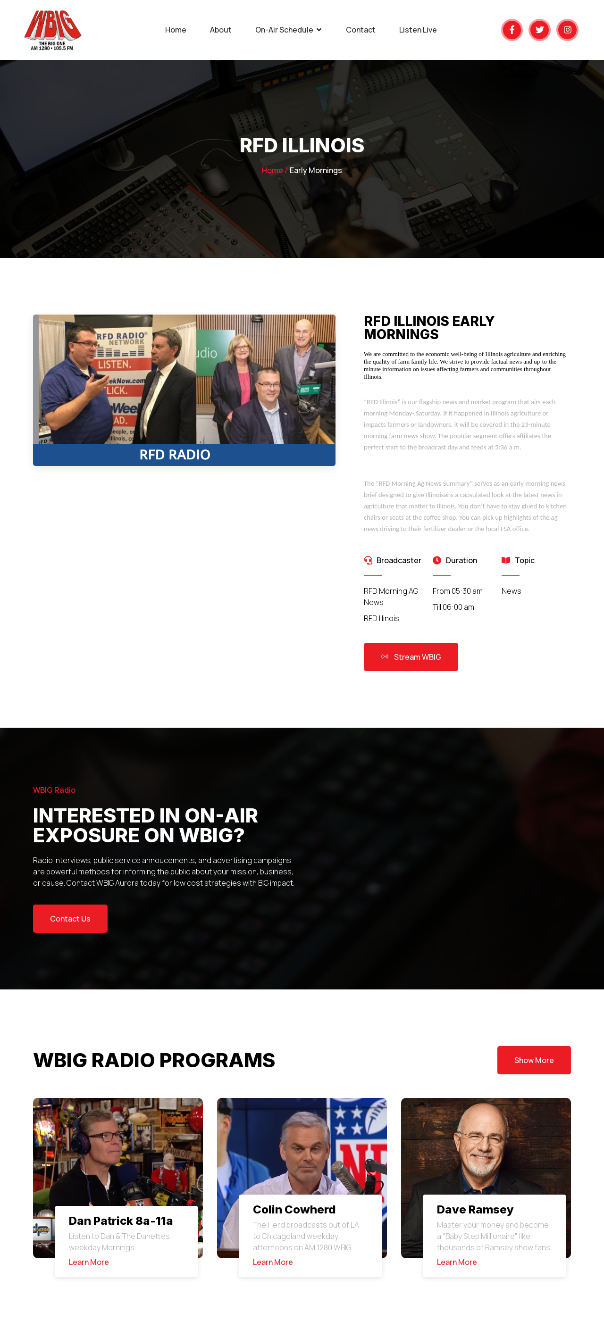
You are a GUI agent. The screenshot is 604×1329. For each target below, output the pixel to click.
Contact (361, 30)
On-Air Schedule (288, 30)
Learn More (89, 1262)
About (221, 30)
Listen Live (418, 30)
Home (175, 30)
